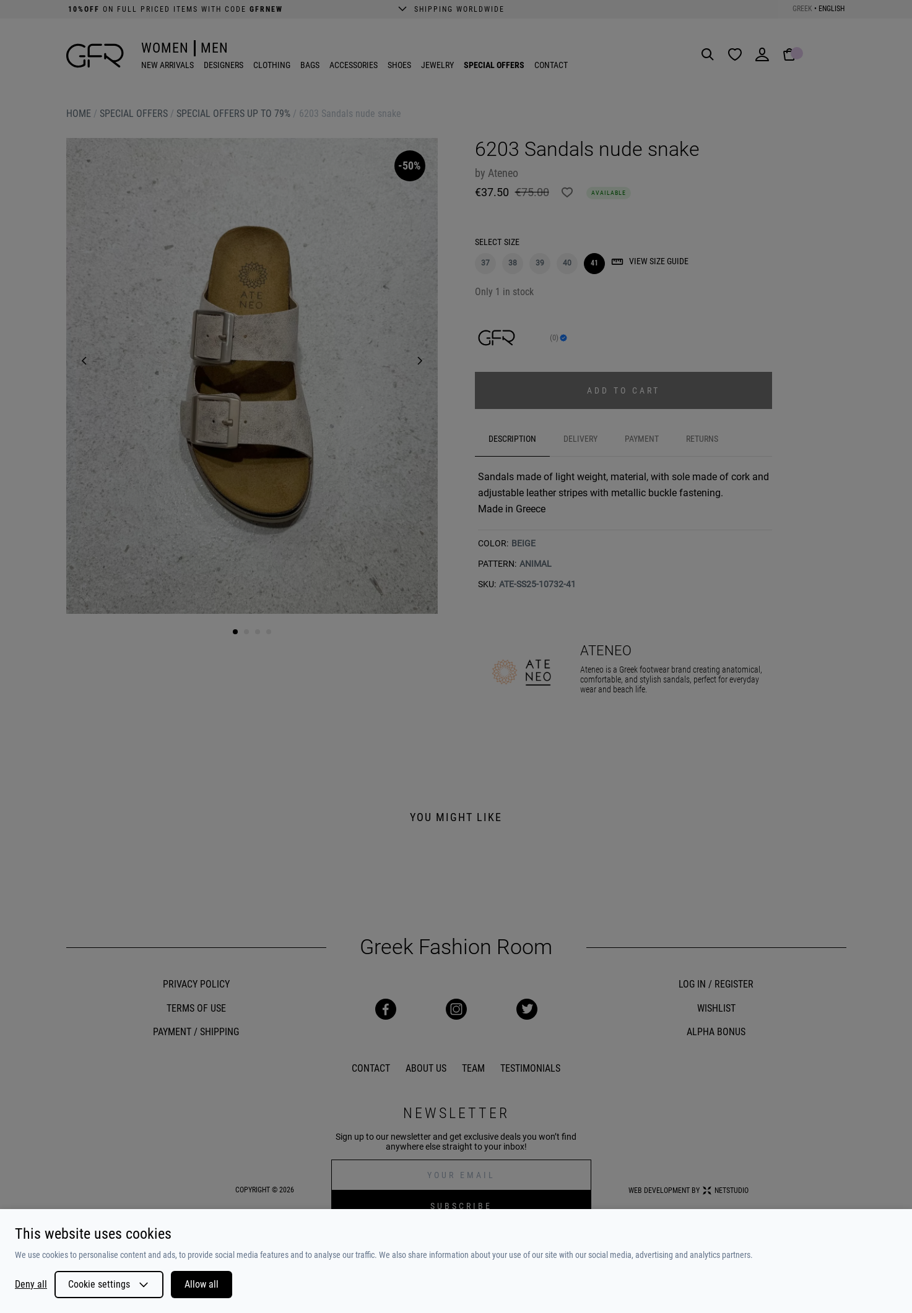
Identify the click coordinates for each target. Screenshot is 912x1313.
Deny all (31, 1284)
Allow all (202, 1284)
